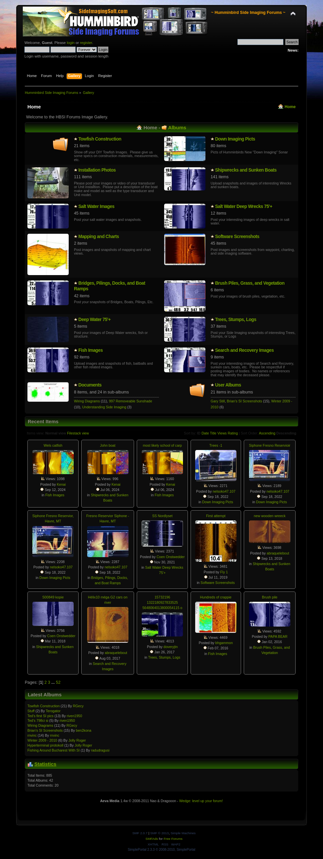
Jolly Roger (77, 740)
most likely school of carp (162, 445)
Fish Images (90, 350)
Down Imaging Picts (235, 139)
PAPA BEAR (278, 636)
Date (205, 433)
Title (213, 433)
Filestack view (78, 433)
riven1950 (74, 716)
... (53, 682)
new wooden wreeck (269, 516)
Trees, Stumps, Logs (235, 319)
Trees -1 (215, 445)
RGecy (78, 706)
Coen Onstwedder (171, 557)
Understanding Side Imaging (104, 407)
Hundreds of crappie (216, 597)
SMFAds (152, 838)
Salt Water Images (96, 206)
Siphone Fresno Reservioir (269, 445)
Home (290, 106)
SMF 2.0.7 (140, 833)
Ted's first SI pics (40, 716)
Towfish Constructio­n (99, 139)
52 (58, 682)
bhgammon (224, 643)
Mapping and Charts (98, 236)
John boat (108, 445)
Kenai (61, 484)
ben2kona (83, 730)
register (86, 43)
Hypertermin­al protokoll (45, 745)
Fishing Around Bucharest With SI (53, 750)
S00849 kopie (53, 597)
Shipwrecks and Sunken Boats (245, 170)
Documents (89, 385)
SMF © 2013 (159, 833)
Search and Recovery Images (244, 350)
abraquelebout (278, 553)
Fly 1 (224, 572)
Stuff (31, 711)
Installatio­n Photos (97, 170)
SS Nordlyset (162, 516)
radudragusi (100, 750)
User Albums (228, 385)
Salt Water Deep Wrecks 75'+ (243, 206)
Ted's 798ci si (37, 720)
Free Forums (172, 838)
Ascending (267, 433)
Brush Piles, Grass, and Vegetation (249, 283)
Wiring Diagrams (87, 401)
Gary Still (218, 401)
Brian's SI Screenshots (244, 401)
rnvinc (32, 735)
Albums (177, 127)
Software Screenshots (237, 236)
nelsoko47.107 (224, 491)
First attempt (216, 516)
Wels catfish (53, 445)
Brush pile (269, 597)
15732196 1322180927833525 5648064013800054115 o (162, 602)
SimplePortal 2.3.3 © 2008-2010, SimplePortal (162, 849)
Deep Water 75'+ (94, 319)
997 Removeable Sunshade (130, 401)
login (71, 43)
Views (222, 433)
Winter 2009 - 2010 (42, 740)
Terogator (53, 711)
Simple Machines (183, 833)
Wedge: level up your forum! (201, 801)
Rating (233, 433)
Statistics (45, 764)
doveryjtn (170, 647)
